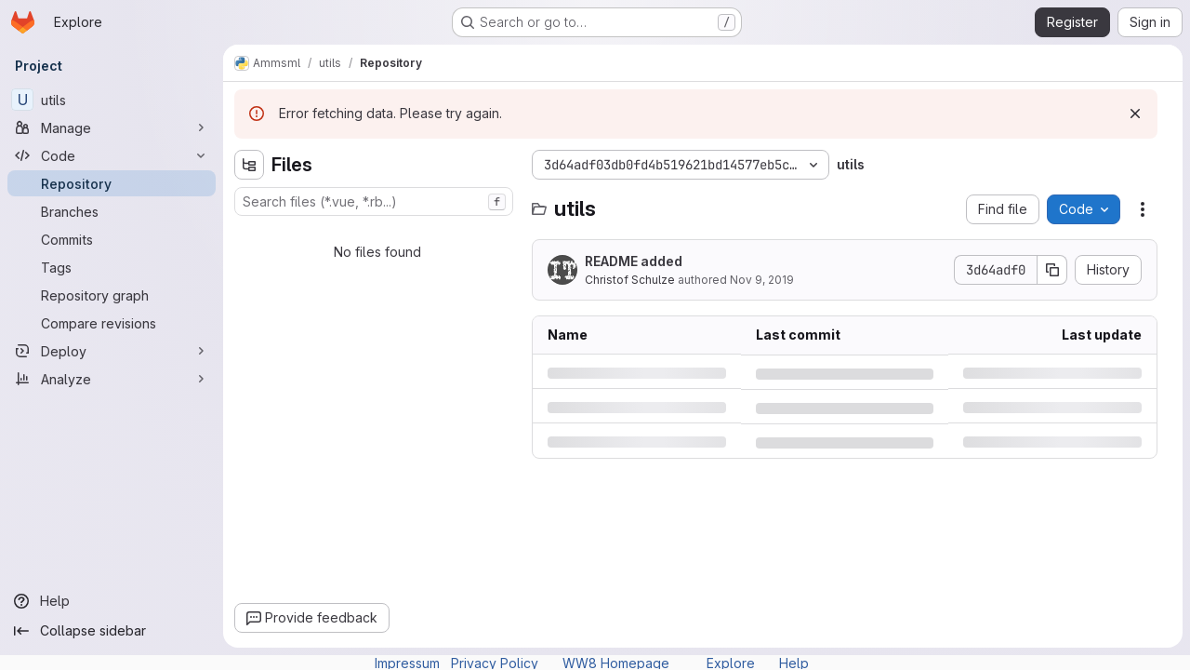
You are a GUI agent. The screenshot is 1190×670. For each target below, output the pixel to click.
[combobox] (373, 201)
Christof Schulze (630, 280)
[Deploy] (111, 351)
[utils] (111, 100)
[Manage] (111, 127)
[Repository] (111, 183)
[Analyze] (111, 379)
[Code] (111, 155)
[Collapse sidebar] (111, 631)
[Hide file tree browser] (249, 165)
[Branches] (111, 211)
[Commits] (111, 239)
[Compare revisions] (111, 323)
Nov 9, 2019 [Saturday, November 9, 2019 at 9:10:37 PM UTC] (762, 280)
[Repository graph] (111, 295)
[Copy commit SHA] (1052, 270)
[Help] (111, 601)
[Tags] (111, 267)
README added (633, 261)
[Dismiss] (1135, 113)
